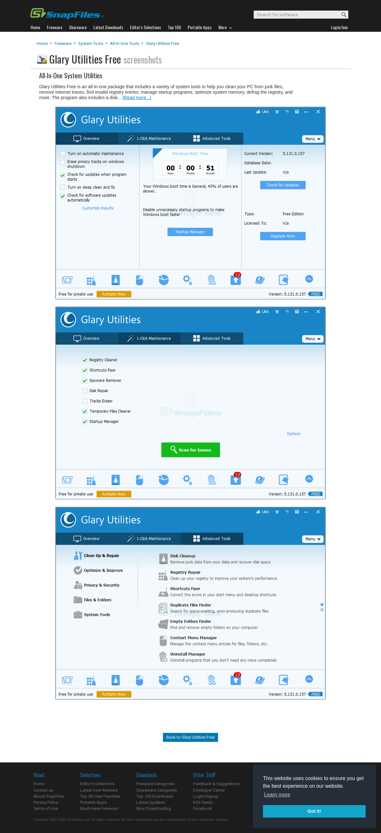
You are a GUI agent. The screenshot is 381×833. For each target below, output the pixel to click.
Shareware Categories (156, 790)
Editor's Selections (97, 783)
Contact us (43, 790)
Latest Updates (150, 802)
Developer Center (209, 790)
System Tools (90, 43)
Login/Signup (205, 796)
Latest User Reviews (99, 790)
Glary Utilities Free (162, 43)
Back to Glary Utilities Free (190, 737)
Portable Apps (93, 802)
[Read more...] (137, 97)
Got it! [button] (314, 811)
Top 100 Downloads (155, 796)
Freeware (63, 43)
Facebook (202, 808)
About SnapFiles (48, 796)
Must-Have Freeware (99, 808)
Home (42, 43)
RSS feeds (203, 802)
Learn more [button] (277, 794)
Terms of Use (45, 808)
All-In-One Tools (124, 43)
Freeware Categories (155, 783)
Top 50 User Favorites (100, 796)
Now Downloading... (155, 808)
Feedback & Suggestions (216, 783)
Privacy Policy (45, 802)
